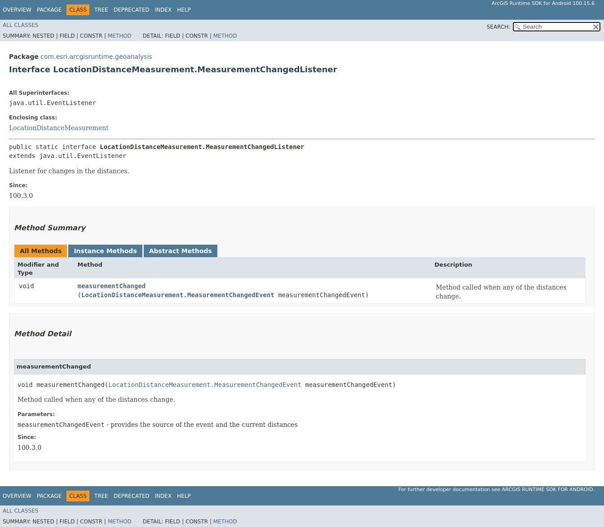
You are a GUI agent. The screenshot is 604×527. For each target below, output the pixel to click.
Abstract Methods (180, 251)
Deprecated (132, 10)
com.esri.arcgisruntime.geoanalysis (96, 56)
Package (49, 10)
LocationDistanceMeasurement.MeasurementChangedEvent (177, 295)
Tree (101, 10)
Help (184, 10)
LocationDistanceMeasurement (59, 128)
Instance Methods (105, 251)
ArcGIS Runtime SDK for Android (547, 489)
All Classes (20, 25)
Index (163, 10)
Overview (17, 10)
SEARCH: (499, 27)
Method (120, 36)
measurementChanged (112, 286)
